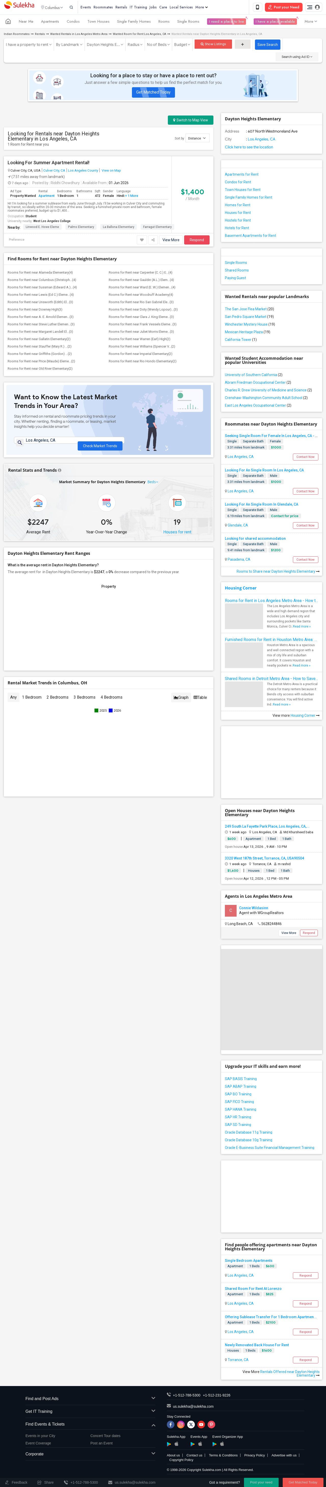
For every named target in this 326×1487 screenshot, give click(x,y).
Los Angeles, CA (261, 140)
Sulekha (19, 8)
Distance (197, 139)
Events (94, 7)
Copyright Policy (181, 1461)
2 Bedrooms (58, 700)
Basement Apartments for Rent (250, 236)
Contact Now (305, 458)
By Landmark (67, 45)
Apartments (50, 22)
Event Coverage (38, 1444)
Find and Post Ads (90, 1400)
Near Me (26, 22)
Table (200, 700)
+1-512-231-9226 (216, 1396)
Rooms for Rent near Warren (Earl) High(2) (139, 340)
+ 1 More (131, 196)
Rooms (164, 22)
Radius (133, 45)
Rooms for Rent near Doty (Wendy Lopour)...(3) (143, 310)
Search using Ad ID (297, 58)
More (210, 7)
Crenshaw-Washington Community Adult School (266, 399)
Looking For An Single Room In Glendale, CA (261, 505)
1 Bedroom (32, 700)
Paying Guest (235, 279)
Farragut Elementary (157, 228)
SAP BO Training (238, 1095)
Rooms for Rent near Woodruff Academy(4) (141, 296)
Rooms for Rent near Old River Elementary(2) (40, 369)
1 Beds (254, 1267)
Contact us (194, 1456)
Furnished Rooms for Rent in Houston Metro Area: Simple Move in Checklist (271, 640)
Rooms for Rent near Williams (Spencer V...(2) (142, 347)
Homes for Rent (237, 206)
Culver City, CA (54, 171)
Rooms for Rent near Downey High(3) (35, 310)
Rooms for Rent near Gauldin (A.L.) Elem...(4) (141, 281)
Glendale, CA (237, 526)
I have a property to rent (27, 45)
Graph (181, 700)
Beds (151, 485)
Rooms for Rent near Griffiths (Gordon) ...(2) (40, 355)
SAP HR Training (238, 1118)
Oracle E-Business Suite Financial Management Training (269, 1148)
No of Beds (157, 45)
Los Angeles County (83, 171)
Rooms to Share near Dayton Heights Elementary (278, 572)
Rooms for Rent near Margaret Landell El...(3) (40, 333)
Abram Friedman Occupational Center (258, 383)
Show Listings (213, 45)
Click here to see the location (249, 148)
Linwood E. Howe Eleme (42, 228)
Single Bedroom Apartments (249, 1262)
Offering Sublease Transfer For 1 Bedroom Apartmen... (271, 1318)
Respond (197, 241)
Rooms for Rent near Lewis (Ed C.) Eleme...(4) (41, 296)
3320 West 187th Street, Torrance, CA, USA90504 (264, 859)
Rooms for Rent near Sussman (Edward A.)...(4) (42, 288)
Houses (233, 1351)
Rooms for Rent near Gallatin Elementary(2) (39, 340)
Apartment (46, 196)
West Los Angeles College (52, 222)
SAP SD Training (238, 1125)
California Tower (241, 340)
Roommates (111, 7)
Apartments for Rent (242, 175)
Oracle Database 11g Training (248, 1133)
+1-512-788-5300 (186, 1396)
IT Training (146, 7)
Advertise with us (283, 1456)
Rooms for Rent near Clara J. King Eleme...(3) (141, 318)
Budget (180, 45)
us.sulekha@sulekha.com (193, 1407)
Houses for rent (177, 535)
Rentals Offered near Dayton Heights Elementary (290, 1374)
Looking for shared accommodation (255, 539)
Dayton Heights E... (103, 45)
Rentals (129, 7)
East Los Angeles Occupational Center (258, 406)
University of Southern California (253, 376)
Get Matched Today (153, 93)
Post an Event (101, 1444)
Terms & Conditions (223, 1456)
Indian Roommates (17, 35)
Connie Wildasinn (253, 909)
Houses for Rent (238, 213)
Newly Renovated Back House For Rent (257, 1346)
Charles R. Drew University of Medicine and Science (268, 391)
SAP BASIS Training (241, 1080)
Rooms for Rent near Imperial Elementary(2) (140, 355)
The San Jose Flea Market (249, 310)
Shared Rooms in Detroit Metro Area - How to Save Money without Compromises (271, 679)
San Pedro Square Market (249, 317)
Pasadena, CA (238, 560)
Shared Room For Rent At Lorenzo (253, 1290)
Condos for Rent (238, 183)
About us (173, 1456)
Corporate (90, 1455)
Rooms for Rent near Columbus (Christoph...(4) (42, 281)
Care (171, 7)
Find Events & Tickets (90, 1425)
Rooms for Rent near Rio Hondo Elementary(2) (142, 362)
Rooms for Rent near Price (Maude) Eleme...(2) (41, 362)
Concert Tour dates (105, 1437)
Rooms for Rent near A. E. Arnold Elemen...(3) (41, 318)
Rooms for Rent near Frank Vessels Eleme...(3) (142, 325)
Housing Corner (240, 589)
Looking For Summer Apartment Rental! (48, 163)
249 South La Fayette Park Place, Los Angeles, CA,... (267, 827)
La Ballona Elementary (118, 228)
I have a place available (275, 22)
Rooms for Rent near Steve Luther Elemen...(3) (41, 325)
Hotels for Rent (237, 229)
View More (171, 241)
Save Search (267, 46)
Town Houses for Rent (243, 191)
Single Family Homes (134, 22)
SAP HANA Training (240, 1110)
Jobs (161, 7)
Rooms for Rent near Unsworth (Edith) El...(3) (40, 303)
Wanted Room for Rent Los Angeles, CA (139, 35)
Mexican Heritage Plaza (247, 333)
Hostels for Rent (238, 221)
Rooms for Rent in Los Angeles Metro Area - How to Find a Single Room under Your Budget (271, 601)
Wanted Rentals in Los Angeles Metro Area (78, 35)
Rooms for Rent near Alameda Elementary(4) (40, 273)
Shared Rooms (237, 271)
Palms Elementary (81, 228)
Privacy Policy (254, 1456)
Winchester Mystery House (250, 325)
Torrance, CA (238, 1360)
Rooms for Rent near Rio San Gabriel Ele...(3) (141, 303)
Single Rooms (188, 22)
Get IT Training (90, 1412)
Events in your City (40, 1437)
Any (13, 700)
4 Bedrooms (112, 700)
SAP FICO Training (239, 1103)
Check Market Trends (100, 444)
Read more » (302, 627)
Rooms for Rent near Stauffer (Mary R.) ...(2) (40, 347)
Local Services (189, 7)
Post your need (261, 1482)
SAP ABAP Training (240, 1087)
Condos (73, 22)
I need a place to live (226, 22)
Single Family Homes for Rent (248, 198)
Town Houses (98, 22)
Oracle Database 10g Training (248, 1141)
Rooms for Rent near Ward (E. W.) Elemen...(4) (142, 288)
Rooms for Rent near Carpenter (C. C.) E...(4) (140, 273)
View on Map (111, 171)
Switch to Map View (190, 121)
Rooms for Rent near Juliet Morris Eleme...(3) (141, 333)
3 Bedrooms (85, 700)
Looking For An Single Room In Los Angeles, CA (264, 471)
